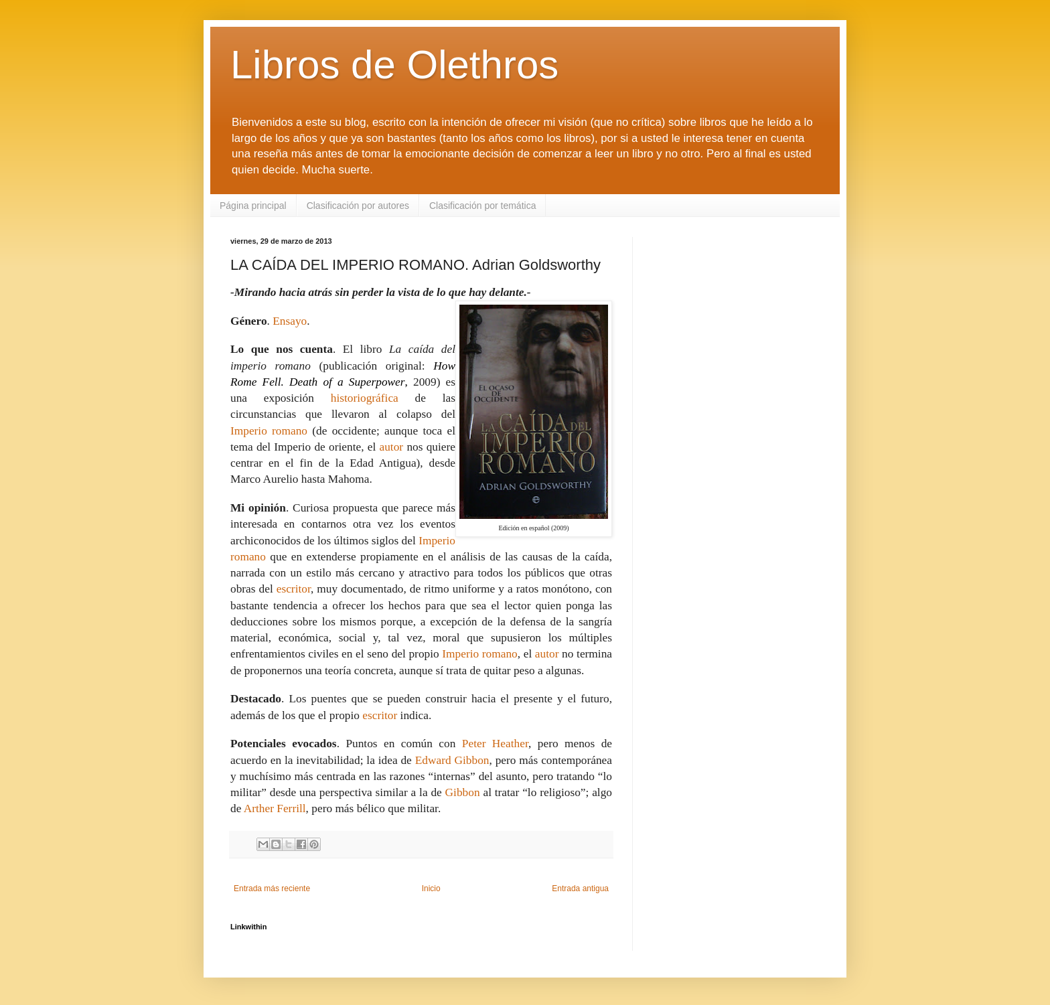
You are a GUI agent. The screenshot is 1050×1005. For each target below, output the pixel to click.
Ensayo (290, 321)
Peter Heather (495, 743)
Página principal (253, 205)
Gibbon (462, 792)
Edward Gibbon (452, 760)
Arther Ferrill (275, 808)
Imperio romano (268, 430)
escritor (294, 589)
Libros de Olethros (394, 64)
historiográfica (364, 398)
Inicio (431, 888)
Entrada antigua (580, 888)
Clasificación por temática (482, 205)
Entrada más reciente (272, 888)
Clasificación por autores (358, 205)
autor (392, 447)
